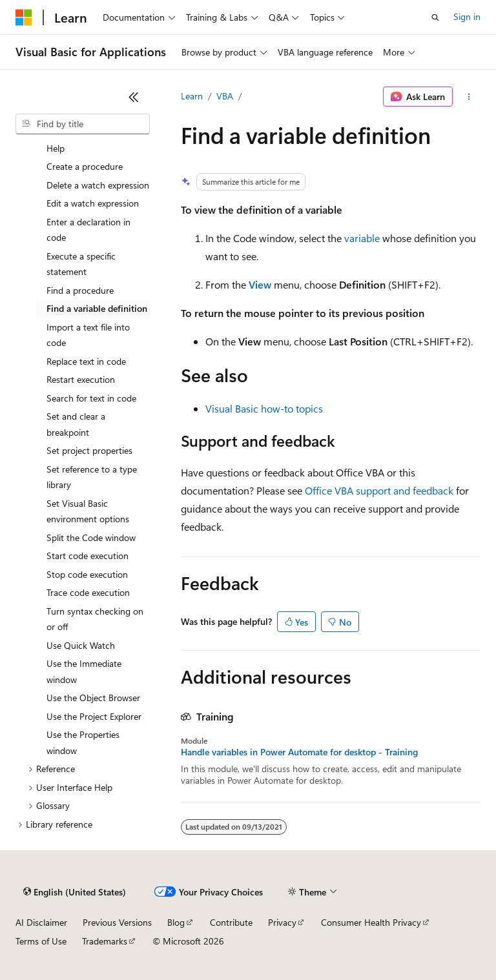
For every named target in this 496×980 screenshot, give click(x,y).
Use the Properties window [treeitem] (82, 742)
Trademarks (104, 941)
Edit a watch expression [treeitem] (92, 203)
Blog (176, 922)
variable (362, 238)
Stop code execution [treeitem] (87, 574)
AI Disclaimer (41, 922)
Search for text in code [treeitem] (91, 398)
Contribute (231, 922)
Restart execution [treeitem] (80, 379)
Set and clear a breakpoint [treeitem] (75, 424)
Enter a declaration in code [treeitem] (88, 230)
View (260, 284)
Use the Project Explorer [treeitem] (93, 716)
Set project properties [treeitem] (89, 450)
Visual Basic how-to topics (264, 408)
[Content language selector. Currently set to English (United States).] (75, 892)
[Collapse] (134, 96)
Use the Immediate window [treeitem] (83, 671)
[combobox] (83, 124)
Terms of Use (41, 941)
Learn (192, 96)
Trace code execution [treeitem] (88, 592)
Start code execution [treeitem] (87, 555)
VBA (224, 96)
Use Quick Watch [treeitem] (80, 645)
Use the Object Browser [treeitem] (93, 697)
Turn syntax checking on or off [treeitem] (94, 619)
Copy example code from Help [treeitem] (95, 140)
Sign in (466, 16)
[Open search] (435, 17)
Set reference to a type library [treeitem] (91, 477)
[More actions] (469, 97)
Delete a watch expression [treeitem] (97, 185)
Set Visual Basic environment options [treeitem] (87, 511)
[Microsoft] (24, 17)
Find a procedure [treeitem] (80, 290)
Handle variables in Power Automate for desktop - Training (299, 752)
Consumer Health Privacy (371, 922)
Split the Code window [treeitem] (91, 537)
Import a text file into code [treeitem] (88, 335)
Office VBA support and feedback (379, 490)
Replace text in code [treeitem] (86, 361)
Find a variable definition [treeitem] (96, 308)
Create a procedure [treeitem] (84, 166)
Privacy (282, 922)
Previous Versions (117, 922)
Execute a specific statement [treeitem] (81, 264)
